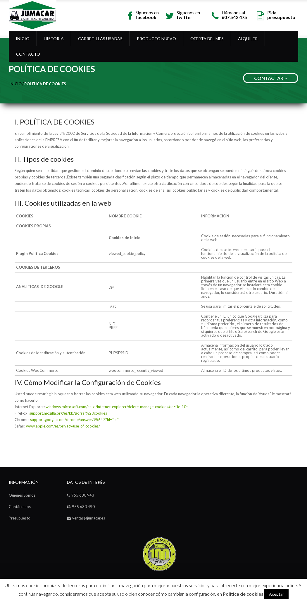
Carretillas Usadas (100, 38)
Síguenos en (147, 14)
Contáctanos (20, 506)
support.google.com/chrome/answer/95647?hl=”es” (74, 419)
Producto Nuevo (156, 38)
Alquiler (248, 38)
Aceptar (276, 594)
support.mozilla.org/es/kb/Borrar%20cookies (68, 413)
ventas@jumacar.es (88, 518)
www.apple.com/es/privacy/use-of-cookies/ (63, 426)
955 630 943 (82, 495)
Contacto (28, 54)
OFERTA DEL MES (207, 38)
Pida (281, 14)
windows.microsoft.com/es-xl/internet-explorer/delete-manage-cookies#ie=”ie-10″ (117, 406)
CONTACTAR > (270, 78)
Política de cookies (45, 83)
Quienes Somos (22, 495)
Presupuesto (19, 518)
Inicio (23, 38)
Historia (54, 38)
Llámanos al (234, 14)
